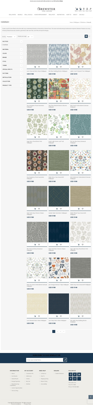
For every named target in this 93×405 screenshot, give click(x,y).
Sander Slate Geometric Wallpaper (58, 213)
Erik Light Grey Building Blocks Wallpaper (78, 321)
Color (5, 53)
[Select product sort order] (11, 36)
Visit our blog (15, 390)
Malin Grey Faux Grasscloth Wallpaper (80, 284)
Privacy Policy (27, 404)
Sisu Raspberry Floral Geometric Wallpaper (35, 178)
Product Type (7, 85)
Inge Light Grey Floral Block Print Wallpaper (79, 249)
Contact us (43, 373)
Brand (5, 57)
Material (6, 49)
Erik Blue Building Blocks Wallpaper (58, 71)
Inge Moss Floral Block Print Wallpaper (34, 142)
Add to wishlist (39, 67)
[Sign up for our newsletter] (44, 360)
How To (43, 376)
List (89, 36)
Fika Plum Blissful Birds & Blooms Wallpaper (58, 106)
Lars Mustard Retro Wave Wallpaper (36, 320)
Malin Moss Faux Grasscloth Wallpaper (56, 178)
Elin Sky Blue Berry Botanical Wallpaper (78, 142)
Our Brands (14, 376)
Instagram (70, 374)
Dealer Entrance (59, 373)
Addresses (29, 376)
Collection (6, 81)
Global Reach (15, 378)
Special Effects (7, 69)
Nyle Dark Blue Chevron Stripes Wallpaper (57, 249)
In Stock (5, 41)
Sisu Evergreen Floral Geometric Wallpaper (35, 106)
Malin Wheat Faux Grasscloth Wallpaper (78, 213)
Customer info (29, 373)
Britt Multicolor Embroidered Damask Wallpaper (80, 178)
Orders (28, 378)
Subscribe (65, 360)
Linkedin (79, 379)
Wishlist (28, 384)
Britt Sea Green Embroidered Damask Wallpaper (37, 285)
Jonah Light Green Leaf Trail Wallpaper (56, 142)
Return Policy (44, 381)
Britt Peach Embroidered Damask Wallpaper (79, 106)
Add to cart (35, 67)
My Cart (28, 381)
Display (20, 36)
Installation (7, 77)
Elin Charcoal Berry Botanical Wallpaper (34, 249)
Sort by (4, 36)
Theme (5, 65)
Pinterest (70, 379)
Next (63, 331)
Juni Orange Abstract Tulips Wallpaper (59, 284)
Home (71, 22)
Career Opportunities (17, 388)
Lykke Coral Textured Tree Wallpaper (80, 71)
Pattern (5, 73)
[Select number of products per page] (30, 36)
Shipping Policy (44, 378)
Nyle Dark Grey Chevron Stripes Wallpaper (35, 213)
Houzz (75, 379)
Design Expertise (16, 381)
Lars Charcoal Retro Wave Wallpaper (36, 71)
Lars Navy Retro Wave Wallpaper (57, 320)
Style (4, 61)
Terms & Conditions (16, 404)
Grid (86, 36)
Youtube (79, 374)
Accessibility (44, 384)
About (13, 373)
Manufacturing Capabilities (14, 384)
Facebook (75, 374)
